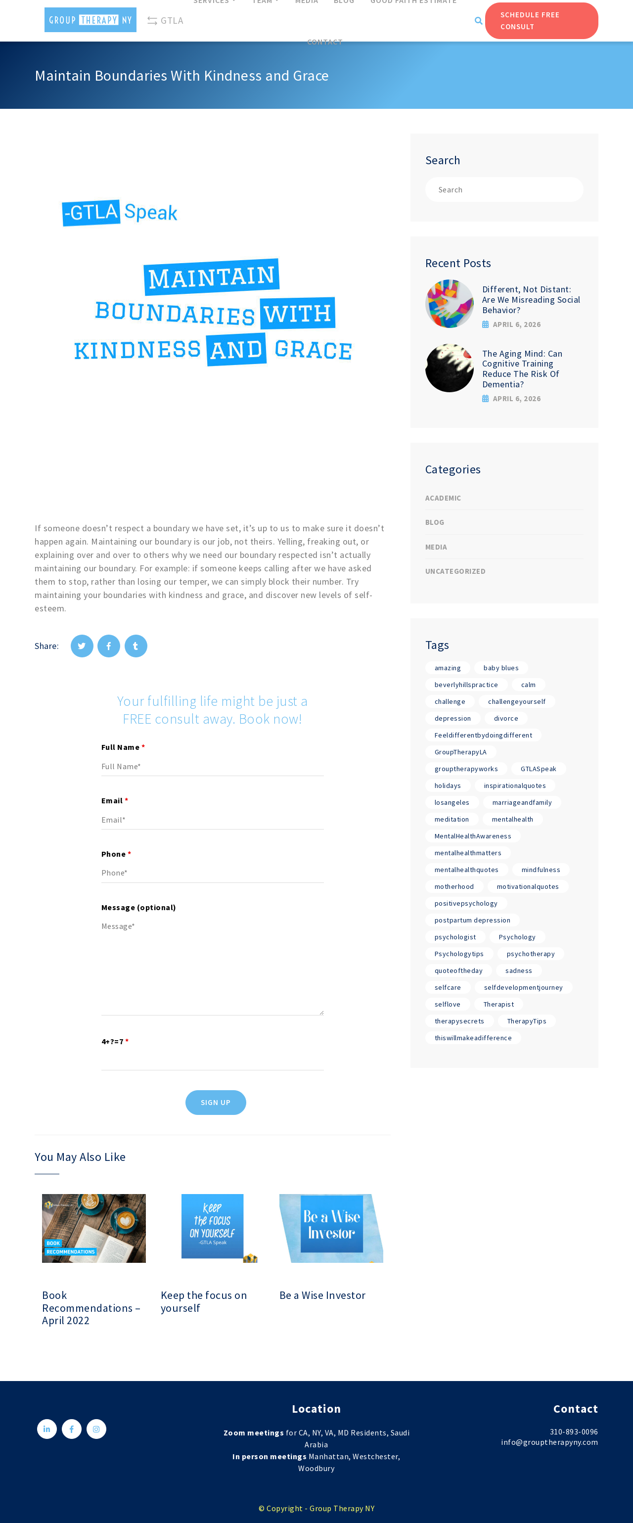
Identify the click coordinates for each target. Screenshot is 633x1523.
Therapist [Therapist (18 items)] (499, 1004)
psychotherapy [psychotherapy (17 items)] (531, 953)
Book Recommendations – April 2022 (91, 1308)
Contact (325, 41)
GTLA (164, 21)
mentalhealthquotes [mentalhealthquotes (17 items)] (467, 869)
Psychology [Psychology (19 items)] (517, 936)
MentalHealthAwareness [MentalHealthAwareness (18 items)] (473, 835)
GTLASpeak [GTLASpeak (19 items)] (539, 768)
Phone (116, 854)
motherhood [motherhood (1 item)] (454, 886)
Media (436, 547)
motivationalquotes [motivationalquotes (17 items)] (528, 886)
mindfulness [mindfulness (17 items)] (541, 869)
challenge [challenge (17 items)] (450, 701)
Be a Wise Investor (322, 1295)
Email (115, 800)
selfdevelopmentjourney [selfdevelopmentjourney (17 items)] (523, 987)
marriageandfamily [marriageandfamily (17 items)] (522, 802)
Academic (443, 498)
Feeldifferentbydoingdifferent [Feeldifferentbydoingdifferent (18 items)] (484, 735)
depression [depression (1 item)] (453, 718)
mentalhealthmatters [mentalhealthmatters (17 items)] (468, 852)
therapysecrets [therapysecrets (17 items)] (460, 1020)
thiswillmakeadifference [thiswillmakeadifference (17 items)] (473, 1037)
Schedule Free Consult (530, 20)
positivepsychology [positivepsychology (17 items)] (466, 903)
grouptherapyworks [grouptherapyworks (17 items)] (466, 768)
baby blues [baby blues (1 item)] (501, 667)
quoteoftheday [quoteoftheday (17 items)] (459, 970)
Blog (435, 522)
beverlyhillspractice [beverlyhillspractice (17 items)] (466, 684)
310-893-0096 (574, 1431)
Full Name (123, 747)
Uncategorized (455, 571)
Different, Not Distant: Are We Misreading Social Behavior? (531, 299)
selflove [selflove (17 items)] (448, 1004)
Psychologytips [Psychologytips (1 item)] (459, 953)
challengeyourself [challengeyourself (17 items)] (517, 701)
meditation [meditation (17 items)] (452, 819)
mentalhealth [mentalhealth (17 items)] (513, 819)
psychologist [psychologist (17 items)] (455, 936)
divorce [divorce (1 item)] (506, 718)
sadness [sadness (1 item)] (519, 970)
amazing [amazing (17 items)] (448, 667)
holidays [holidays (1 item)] (448, 785)
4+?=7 (115, 1041)
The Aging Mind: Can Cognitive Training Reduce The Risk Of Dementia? (522, 369)
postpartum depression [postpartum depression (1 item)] (473, 920)
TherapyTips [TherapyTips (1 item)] (527, 1020)
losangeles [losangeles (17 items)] (452, 802)
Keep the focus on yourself (204, 1301)
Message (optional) (139, 907)
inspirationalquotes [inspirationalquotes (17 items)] (515, 785)
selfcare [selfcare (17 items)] (448, 987)
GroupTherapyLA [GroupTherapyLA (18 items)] (461, 751)
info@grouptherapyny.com (549, 1442)
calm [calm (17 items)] (528, 684)
